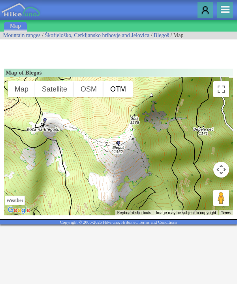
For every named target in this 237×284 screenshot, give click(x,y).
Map (15, 26)
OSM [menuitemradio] (89, 89)
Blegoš (161, 35)
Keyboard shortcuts (134, 213)
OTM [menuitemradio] (118, 89)
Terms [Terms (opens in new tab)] (226, 213)
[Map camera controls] (221, 170)
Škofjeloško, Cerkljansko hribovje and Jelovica (97, 35)
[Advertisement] (92, 51)
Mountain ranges (21, 35)
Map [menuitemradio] (21, 89)
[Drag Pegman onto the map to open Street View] (221, 198)
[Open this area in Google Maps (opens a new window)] (19, 210)
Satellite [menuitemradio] (54, 89)
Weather (14, 200)
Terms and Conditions (158, 222)
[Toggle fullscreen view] (221, 89)
